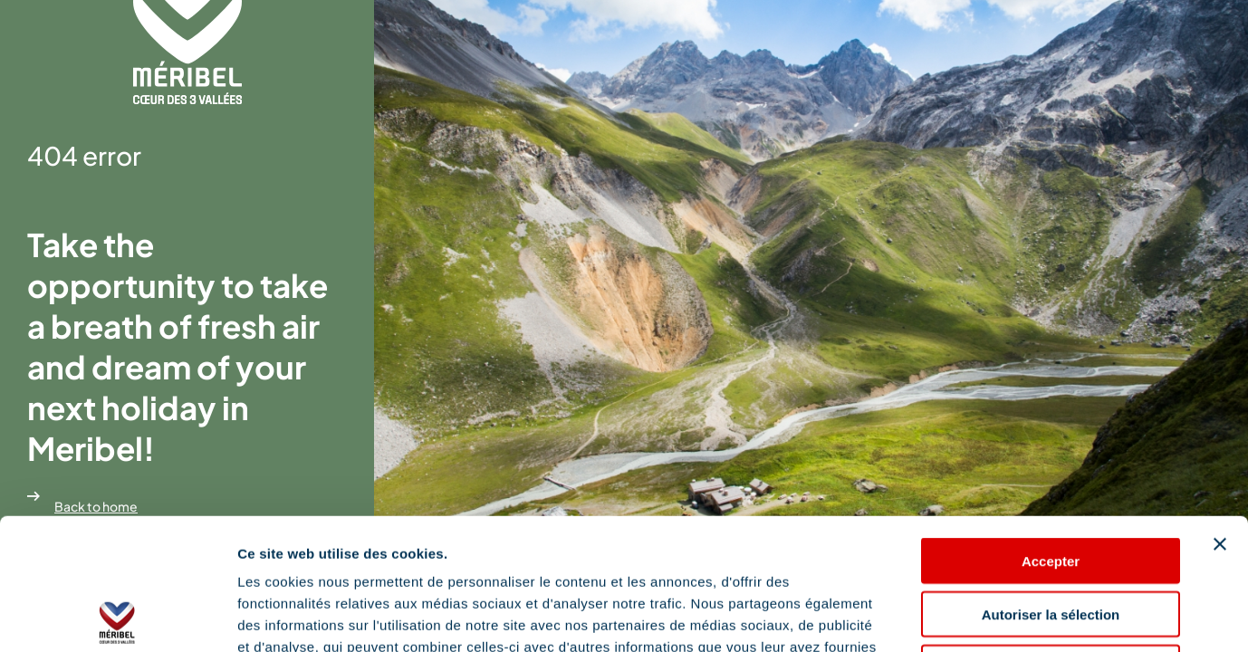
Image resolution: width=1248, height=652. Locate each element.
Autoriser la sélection (1051, 483)
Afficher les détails (997, 616)
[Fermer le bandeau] (1220, 413)
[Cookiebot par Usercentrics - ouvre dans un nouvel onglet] (117, 616)
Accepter (1051, 429)
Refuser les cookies (1051, 536)
